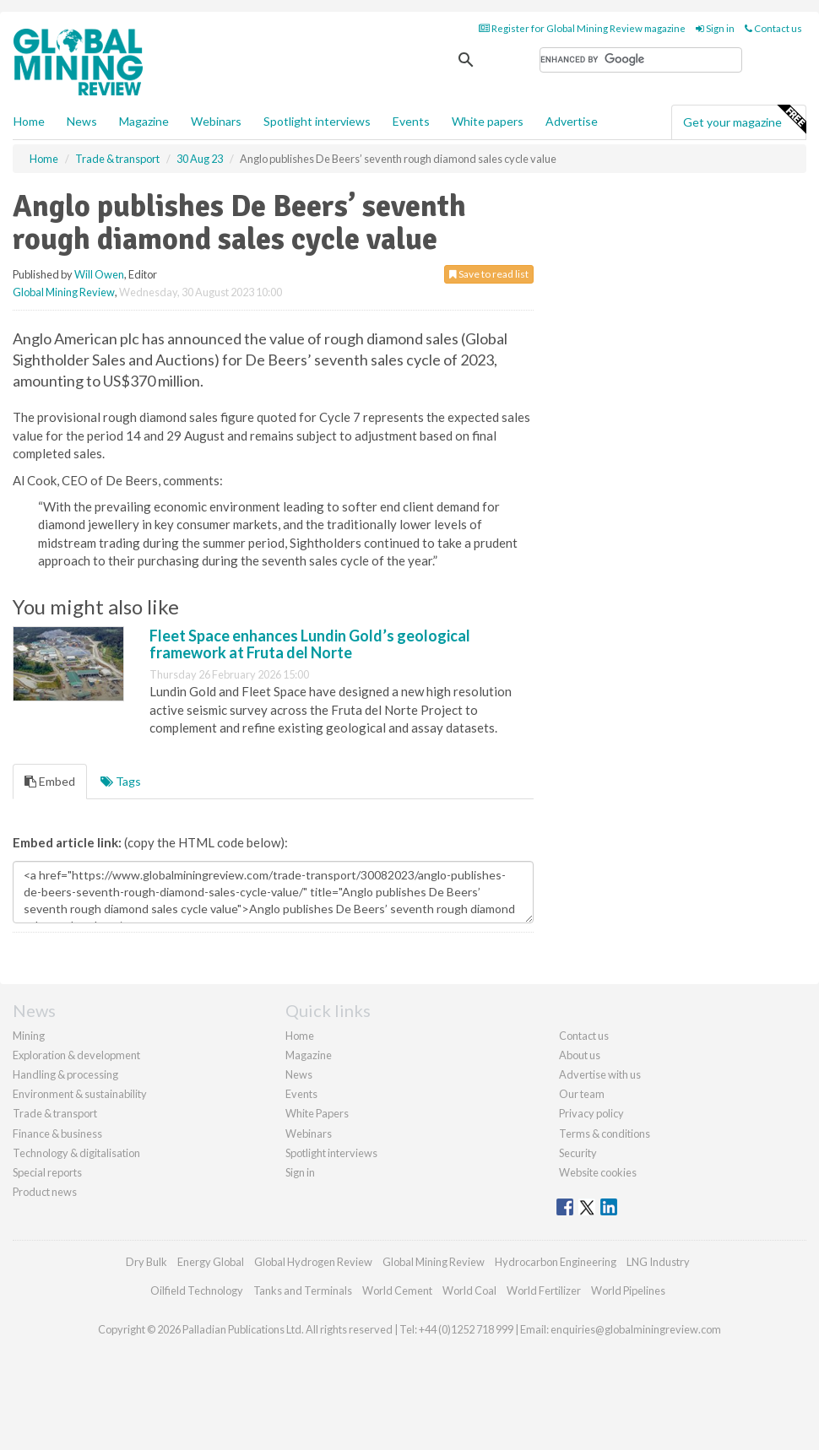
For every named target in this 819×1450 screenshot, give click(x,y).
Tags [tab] (120, 781)
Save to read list (489, 274)
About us (579, 1055)
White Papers (317, 1113)
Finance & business (57, 1133)
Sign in (715, 28)
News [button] (82, 121)
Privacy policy (591, 1113)
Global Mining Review (64, 292)
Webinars (216, 121)
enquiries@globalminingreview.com (636, 1329)
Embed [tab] (49, 781)
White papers (487, 121)
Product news (45, 1191)
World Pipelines (628, 1290)
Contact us (773, 28)
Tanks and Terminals (302, 1290)
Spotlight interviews (317, 121)
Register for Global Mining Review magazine (582, 28)
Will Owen (99, 274)
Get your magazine (744, 120)
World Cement (397, 1290)
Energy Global (210, 1262)
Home (29, 121)
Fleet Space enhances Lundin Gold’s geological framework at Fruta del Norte (309, 644)
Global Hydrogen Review (313, 1262)
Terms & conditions (604, 1133)
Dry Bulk (146, 1262)
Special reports (47, 1172)
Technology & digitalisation (76, 1153)
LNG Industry (658, 1262)
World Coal (469, 1290)
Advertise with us (600, 1074)
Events (411, 121)
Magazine (144, 121)
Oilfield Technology (196, 1290)
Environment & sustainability (80, 1094)
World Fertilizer (544, 1290)
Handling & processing (65, 1074)
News (298, 1074)
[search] (641, 60)
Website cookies (598, 1172)
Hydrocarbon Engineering (555, 1262)
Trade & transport (55, 1113)
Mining (29, 1035)
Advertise (571, 121)
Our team (582, 1094)
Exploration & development (76, 1055)
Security (578, 1153)
